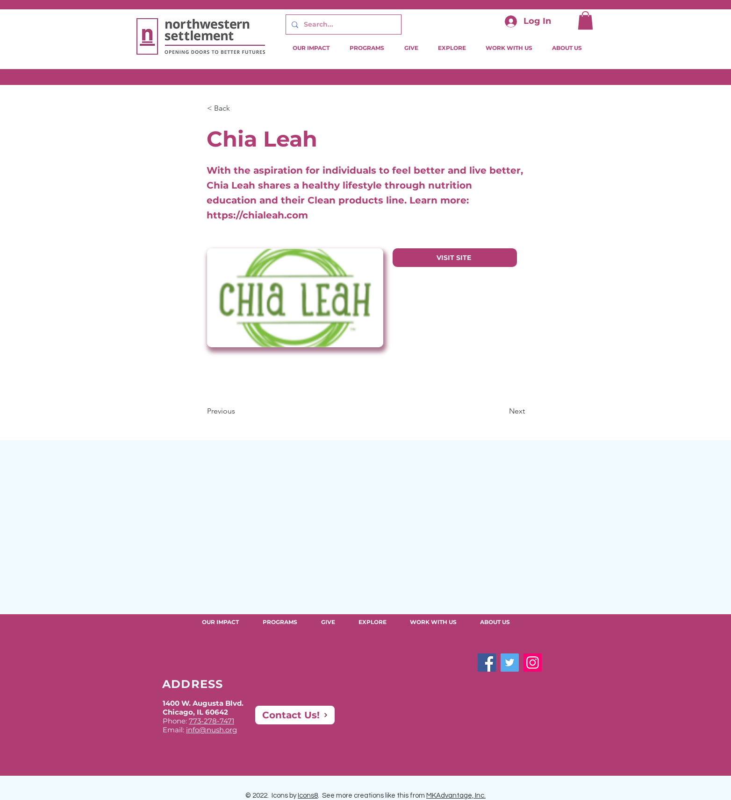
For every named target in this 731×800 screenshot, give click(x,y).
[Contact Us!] (295, 715)
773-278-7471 (211, 720)
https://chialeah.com (257, 215)
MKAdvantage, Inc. (456, 795)
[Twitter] (510, 662)
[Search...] (342, 24)
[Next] (501, 411)
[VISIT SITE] (455, 257)
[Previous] (238, 411)
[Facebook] (487, 662)
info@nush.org (211, 729)
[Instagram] (532, 662)
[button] (585, 20)
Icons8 (308, 795)
